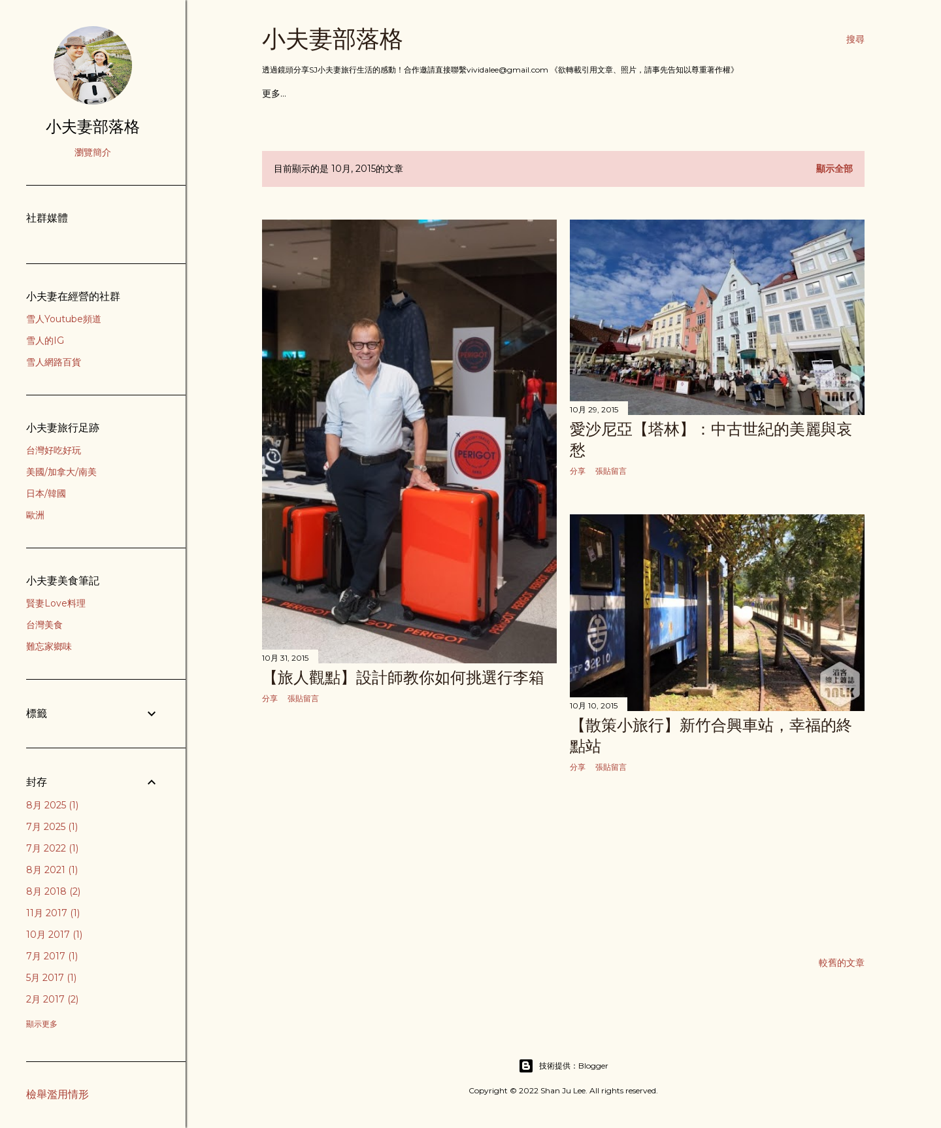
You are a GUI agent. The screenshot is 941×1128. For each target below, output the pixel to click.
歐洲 (35, 515)
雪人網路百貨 (53, 362)
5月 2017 (51, 978)
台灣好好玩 (485, 93)
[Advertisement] (409, 828)
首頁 (271, 93)
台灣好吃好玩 (53, 450)
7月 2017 (52, 956)
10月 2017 (54, 934)
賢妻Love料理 (56, 603)
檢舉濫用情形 (57, 1094)
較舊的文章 (842, 963)
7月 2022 (52, 848)
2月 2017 (52, 999)
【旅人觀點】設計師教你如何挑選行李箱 (403, 677)
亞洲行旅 (437, 93)
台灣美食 (44, 625)
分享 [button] (270, 698)
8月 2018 (53, 891)
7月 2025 (52, 827)
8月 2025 (52, 805)
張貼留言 (303, 698)
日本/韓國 (46, 493)
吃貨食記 (306, 93)
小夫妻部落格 (332, 39)
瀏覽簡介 (92, 152)
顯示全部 (834, 168)
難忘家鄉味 (49, 646)
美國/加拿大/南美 (61, 472)
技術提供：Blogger (563, 1066)
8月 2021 (52, 870)
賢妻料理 (534, 93)
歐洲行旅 (349, 93)
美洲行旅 (393, 93)
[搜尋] (855, 39)
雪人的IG (45, 340)
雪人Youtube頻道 (63, 319)
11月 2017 (53, 913)
